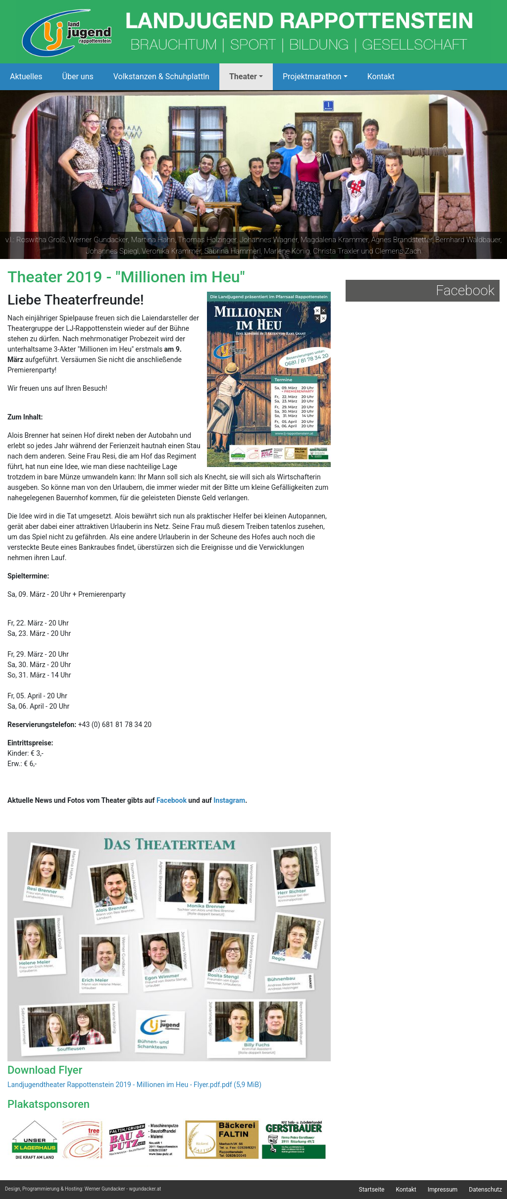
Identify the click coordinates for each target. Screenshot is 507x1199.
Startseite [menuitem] (372, 1189)
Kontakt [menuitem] (406, 1189)
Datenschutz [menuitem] (485, 1189)
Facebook (171, 800)
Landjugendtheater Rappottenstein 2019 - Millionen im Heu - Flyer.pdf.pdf (134, 1085)
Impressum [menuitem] (442, 1189)
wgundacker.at (145, 1189)
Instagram (229, 800)
